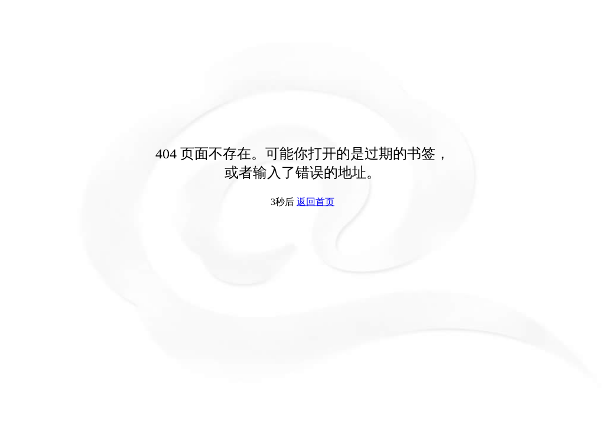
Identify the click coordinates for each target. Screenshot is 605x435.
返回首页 (315, 202)
